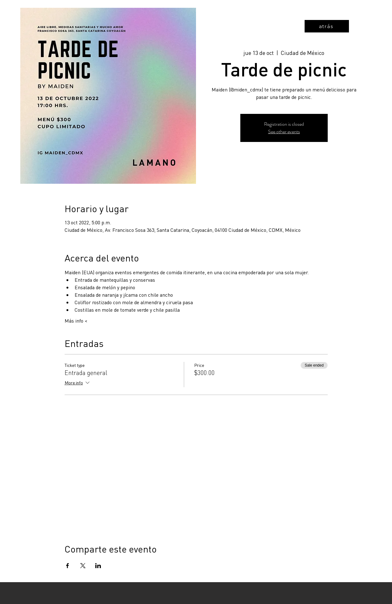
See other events (284, 131)
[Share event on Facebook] (68, 565)
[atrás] (327, 26)
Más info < (76, 320)
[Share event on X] (83, 565)
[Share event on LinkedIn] (98, 565)
